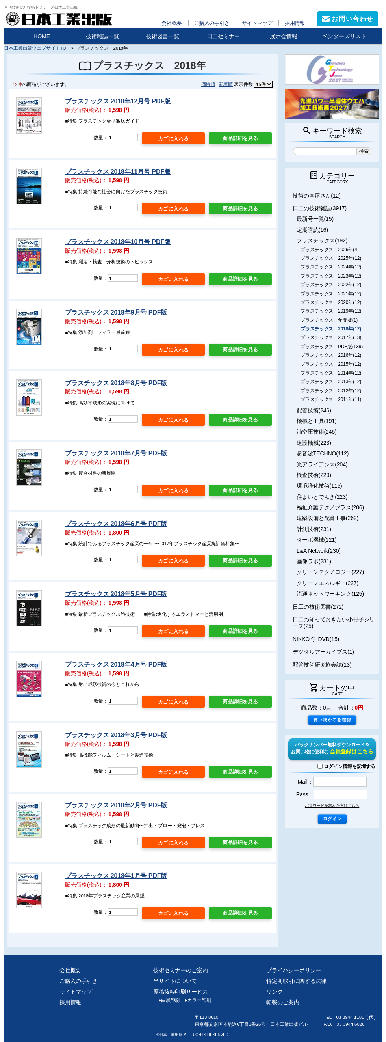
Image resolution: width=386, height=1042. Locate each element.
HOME (41, 36)
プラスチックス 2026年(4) (330, 249)
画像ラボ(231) (314, 561)
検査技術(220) (314, 475)
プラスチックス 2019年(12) (331, 311)
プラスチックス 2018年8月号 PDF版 (116, 383)
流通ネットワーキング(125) (330, 594)
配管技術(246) (314, 410)
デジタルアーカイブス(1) (323, 652)
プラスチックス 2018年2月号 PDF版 (116, 805)
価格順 (208, 84)
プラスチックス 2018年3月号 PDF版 (116, 735)
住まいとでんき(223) (322, 497)
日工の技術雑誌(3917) (320, 208)
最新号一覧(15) (315, 219)
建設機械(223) (314, 443)
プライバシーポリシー (293, 970)
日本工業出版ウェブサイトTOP (36, 47)
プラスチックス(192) (322, 240)
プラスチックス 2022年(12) (331, 284)
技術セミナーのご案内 (180, 970)
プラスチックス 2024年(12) (331, 267)
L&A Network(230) (319, 551)
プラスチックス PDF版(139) (332, 346)
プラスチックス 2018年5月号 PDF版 (116, 594)
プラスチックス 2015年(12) (331, 364)
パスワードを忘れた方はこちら (332, 805)
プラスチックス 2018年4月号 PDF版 (116, 664)
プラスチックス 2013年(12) (331, 381)
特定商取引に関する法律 (296, 981)
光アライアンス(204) (322, 464)
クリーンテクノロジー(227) (330, 572)
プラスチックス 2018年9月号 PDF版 (116, 312)
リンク (274, 991)
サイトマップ (257, 23)
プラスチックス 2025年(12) (331, 258)
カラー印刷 (195, 1000)
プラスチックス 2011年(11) (331, 399)
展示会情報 (283, 36)
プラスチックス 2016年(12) (331, 355)
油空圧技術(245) (317, 432)
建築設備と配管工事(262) (327, 518)
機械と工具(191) (317, 421)
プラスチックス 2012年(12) (331, 390)
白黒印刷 (166, 1000)
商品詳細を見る (240, 138)
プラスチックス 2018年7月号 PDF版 (116, 453)
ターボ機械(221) (317, 540)
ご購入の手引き (212, 23)
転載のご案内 (282, 1002)
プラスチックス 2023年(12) (331, 276)
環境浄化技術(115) (319, 486)
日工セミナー (223, 36)
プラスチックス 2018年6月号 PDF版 (116, 523)
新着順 (226, 84)
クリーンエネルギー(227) (327, 583)
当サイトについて (175, 981)
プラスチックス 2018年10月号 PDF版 (118, 242)
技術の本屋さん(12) (317, 195)
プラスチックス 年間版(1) (329, 320)
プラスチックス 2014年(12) (331, 373)
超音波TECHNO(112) (323, 453)
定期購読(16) (312, 230)
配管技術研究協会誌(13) (322, 665)
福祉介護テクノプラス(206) (330, 507)
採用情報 (295, 23)
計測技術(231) (314, 529)
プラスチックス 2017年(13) (331, 337)
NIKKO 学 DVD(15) (316, 639)
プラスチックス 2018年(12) (331, 329)
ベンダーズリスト (344, 36)
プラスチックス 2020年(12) (331, 302)
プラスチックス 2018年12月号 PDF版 (118, 101)
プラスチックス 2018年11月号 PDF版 (118, 171)
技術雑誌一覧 (102, 36)
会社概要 (171, 23)
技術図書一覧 (162, 36)
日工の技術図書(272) (318, 607)
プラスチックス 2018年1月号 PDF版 (116, 875)
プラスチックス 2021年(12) (331, 293)
